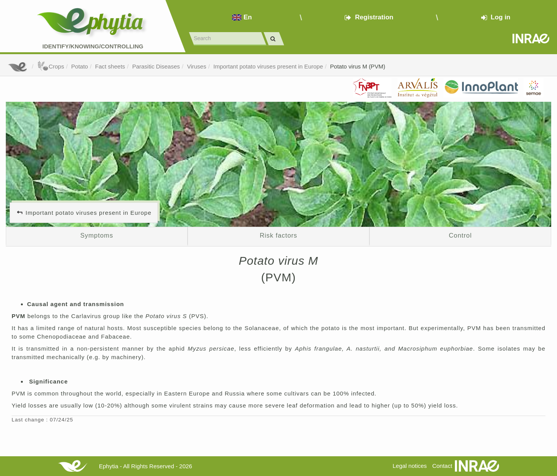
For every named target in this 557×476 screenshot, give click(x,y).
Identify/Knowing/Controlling (93, 46)
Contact (442, 465)
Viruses (196, 66)
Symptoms (96, 235)
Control (460, 235)
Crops (50, 66)
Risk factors (278, 235)
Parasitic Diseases (156, 66)
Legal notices (410, 465)
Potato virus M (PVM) (357, 66)
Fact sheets (110, 66)
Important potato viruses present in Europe (268, 66)
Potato (79, 66)
